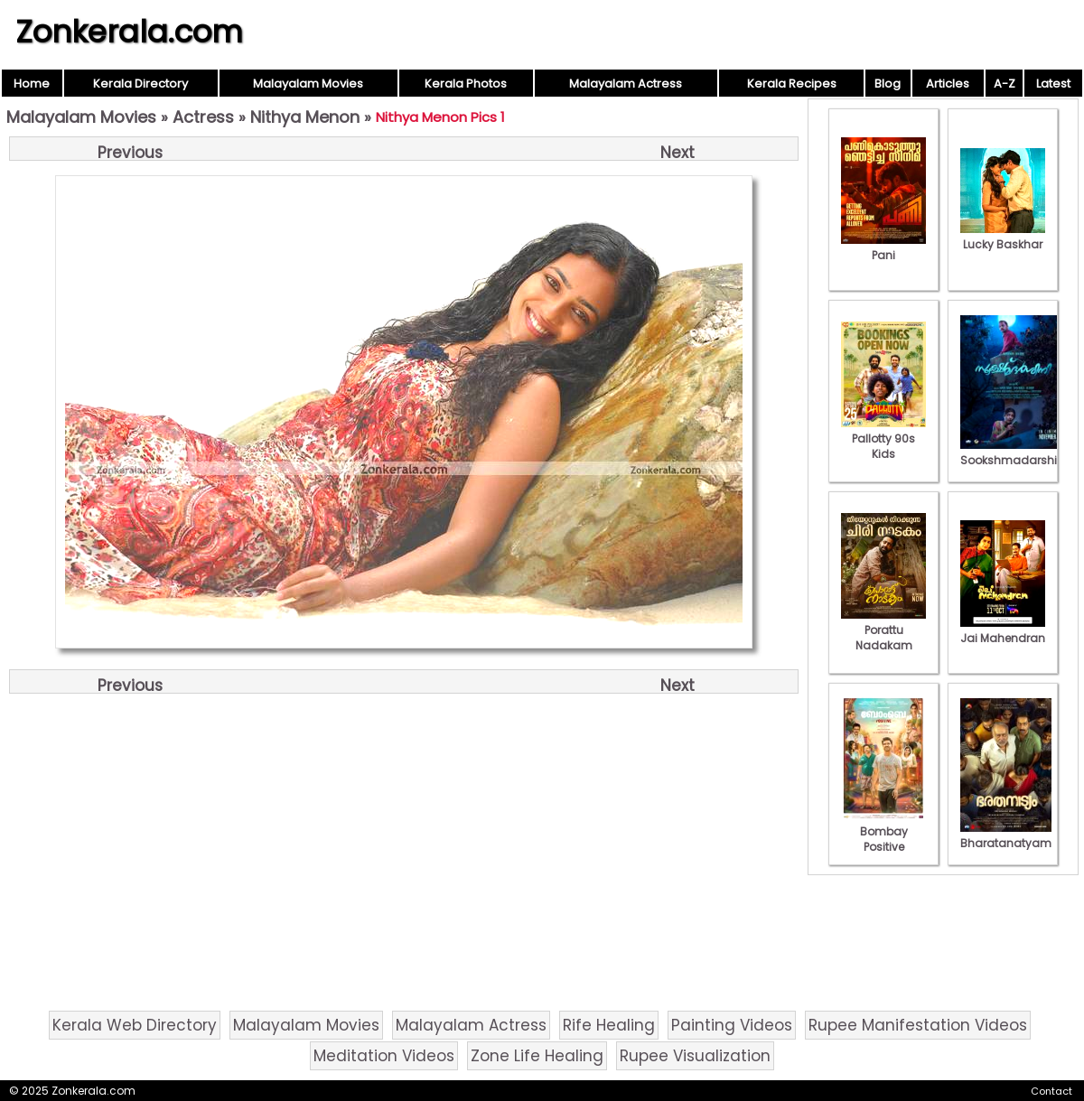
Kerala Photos (466, 83)
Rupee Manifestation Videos (917, 1025)
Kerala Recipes (791, 83)
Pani (883, 247)
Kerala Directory (140, 83)
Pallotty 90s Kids (883, 438)
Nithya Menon (305, 117)
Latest (1053, 83)
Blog (887, 83)
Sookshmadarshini (1013, 452)
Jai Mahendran (1002, 630)
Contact (1051, 1091)
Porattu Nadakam (883, 630)
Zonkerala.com (129, 31)
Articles (947, 83)
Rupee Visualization (695, 1056)
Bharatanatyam (1005, 835)
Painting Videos (731, 1025)
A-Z (1004, 83)
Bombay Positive (883, 831)
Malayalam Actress (625, 83)
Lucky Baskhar (1002, 236)
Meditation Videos (383, 1056)
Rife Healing (609, 1025)
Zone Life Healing (537, 1056)
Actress (203, 117)
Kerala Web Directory (134, 1025)
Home (32, 83)
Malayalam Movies (308, 83)
